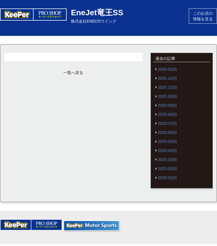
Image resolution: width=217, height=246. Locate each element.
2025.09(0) (167, 105)
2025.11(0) (167, 87)
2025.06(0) (167, 132)
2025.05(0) (167, 141)
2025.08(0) (167, 114)
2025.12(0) (167, 78)
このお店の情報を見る (203, 16)
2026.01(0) (167, 69)
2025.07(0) (167, 123)
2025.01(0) (167, 177)
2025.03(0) (167, 159)
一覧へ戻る (73, 72)
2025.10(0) (167, 96)
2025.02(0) (167, 168)
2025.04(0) (167, 150)
